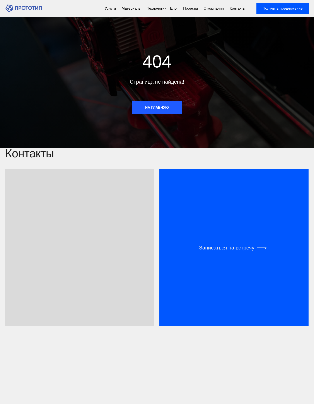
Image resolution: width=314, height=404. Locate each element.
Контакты (238, 8)
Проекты (190, 8)
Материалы (131, 8)
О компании (214, 8)
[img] (23, 8)
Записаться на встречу (226, 248)
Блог (174, 8)
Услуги (110, 8)
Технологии (156, 8)
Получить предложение (282, 8)
